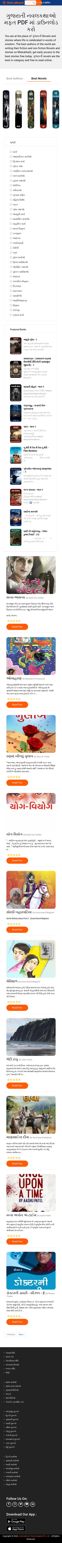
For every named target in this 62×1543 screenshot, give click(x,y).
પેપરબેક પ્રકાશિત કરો (15, 1402)
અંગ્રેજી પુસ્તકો (12, 1411)
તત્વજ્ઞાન (17, 233)
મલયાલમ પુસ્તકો (13, 1439)
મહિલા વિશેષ (18, 200)
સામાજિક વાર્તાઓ (21, 219)
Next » (21, 1334)
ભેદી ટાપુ (12, 1059)
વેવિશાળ (12, 981)
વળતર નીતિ (10, 1368)
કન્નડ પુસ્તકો (11, 1443)
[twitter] (20, 1504)
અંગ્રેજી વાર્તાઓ (12, 1468)
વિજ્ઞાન (16, 305)
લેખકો (8, 1394)
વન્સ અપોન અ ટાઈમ (21, 1215)
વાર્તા (15, 152)
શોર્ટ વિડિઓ (10, 1398)
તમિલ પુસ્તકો (11, 1427)
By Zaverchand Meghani (43, 912)
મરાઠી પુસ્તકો (11, 1423)
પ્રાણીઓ (17, 295)
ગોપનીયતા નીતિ (12, 1361)
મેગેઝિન (17, 185)
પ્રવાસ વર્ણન (19, 195)
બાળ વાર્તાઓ (19, 176)
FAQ (8, 1372)
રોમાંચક (16, 276)
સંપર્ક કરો (9, 1357)
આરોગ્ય (16, 238)
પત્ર (15, 252)
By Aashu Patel (44, 1215)
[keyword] (30, 2)
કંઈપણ (16, 310)
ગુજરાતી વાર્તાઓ (12, 1460)
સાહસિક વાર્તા (19, 223)
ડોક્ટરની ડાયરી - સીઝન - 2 (26, 1293)
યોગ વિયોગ (14, 834)
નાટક (15, 204)
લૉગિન (48, 2)
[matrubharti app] (59, 2)
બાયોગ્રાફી (18, 243)
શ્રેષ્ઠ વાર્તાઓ (11, 1382)
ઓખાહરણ (14, 678)
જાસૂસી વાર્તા (19, 214)
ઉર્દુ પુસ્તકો (10, 1447)
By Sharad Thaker (42, 756)
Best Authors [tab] (14, 78)
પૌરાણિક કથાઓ (20, 267)
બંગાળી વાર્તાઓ (12, 1472)
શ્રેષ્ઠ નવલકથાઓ (13, 1386)
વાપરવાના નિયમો (13, 1365)
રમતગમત (17, 291)
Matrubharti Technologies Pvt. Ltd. (34, 1536)
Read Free (17, 627)
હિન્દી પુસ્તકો (11, 1415)
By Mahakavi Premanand (33, 679)
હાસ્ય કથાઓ (19, 180)
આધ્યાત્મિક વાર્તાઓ (22, 156)
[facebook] (8, 1504)
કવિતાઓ (17, 190)
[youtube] (26, 1504)
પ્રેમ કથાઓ (18, 209)
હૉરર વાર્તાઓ (19, 257)
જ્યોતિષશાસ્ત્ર (20, 300)
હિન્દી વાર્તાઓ (11, 1457)
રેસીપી (16, 247)
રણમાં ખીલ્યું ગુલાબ (20, 756)
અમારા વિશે (10, 1353)
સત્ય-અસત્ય (16, 597)
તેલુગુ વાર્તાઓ (11, 1484)
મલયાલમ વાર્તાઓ (13, 1476)
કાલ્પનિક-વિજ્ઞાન (21, 281)
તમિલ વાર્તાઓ (11, 1480)
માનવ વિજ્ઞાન (19, 228)
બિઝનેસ (17, 286)
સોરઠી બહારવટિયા (19, 912)
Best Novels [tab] (39, 78)
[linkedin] (32, 1504)
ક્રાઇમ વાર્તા (18, 315)
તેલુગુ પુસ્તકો (11, 1431)
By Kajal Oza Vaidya (35, 598)
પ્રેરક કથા (18, 166)
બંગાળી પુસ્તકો (11, 1435)
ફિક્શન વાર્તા (19, 161)
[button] (33, 2)
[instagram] (14, 1504)
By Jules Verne (25, 1060)
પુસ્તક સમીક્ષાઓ (21, 271)
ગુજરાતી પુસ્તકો (12, 1419)
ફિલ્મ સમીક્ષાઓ (20, 262)
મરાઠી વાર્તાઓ (11, 1464)
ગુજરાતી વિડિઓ (12, 1390)
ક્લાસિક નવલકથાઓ (23, 171)
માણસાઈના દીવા (18, 1137)
